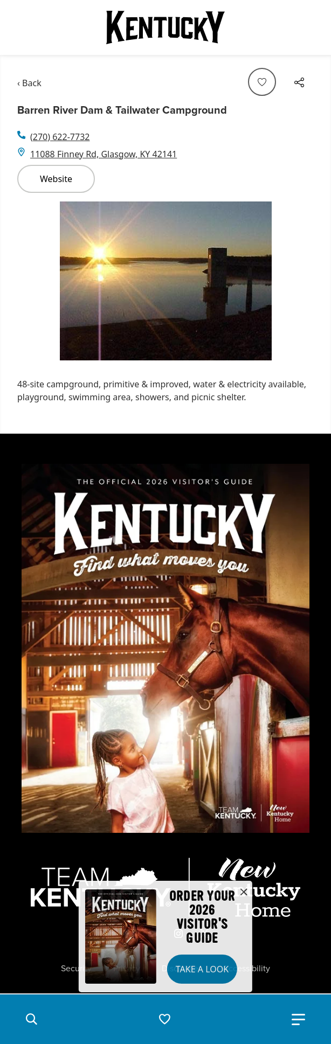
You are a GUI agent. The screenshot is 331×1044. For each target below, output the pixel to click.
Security (76, 968)
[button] (31, 1019)
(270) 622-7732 (59, 137)
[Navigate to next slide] (300, 281)
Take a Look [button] (202, 969)
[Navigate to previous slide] (31, 281)
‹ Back (29, 83)
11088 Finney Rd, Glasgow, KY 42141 (103, 154)
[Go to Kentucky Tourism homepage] (165, 27)
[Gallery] (165, 280)
